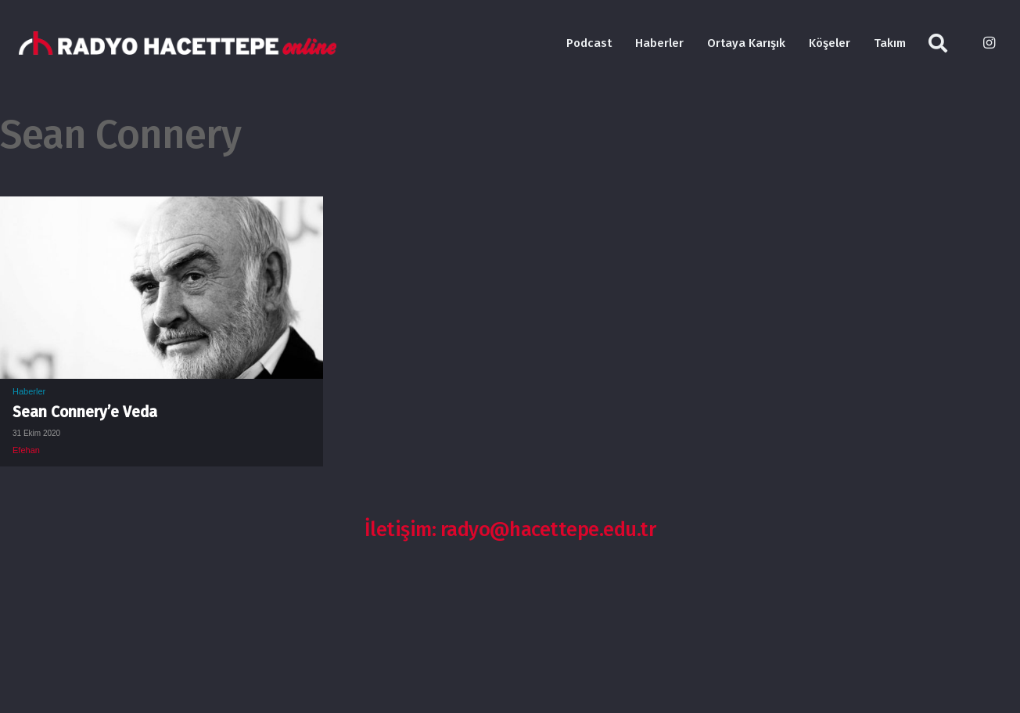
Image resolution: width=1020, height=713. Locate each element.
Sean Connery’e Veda (85, 412)
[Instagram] (988, 43)
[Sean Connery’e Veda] (161, 208)
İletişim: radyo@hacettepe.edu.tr (510, 529)
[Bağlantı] (177, 43)
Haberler (29, 391)
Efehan (26, 450)
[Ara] (938, 43)
